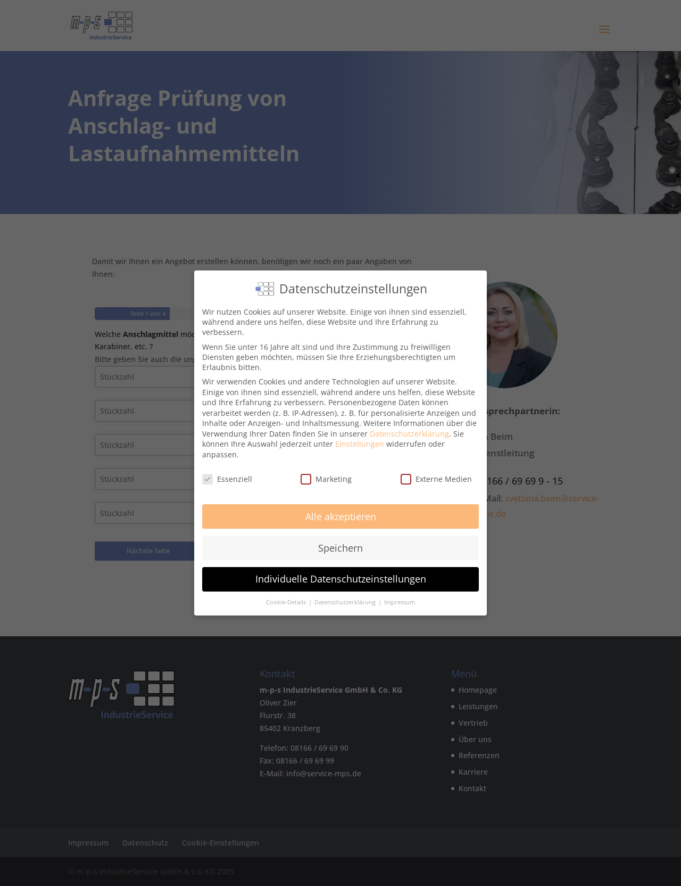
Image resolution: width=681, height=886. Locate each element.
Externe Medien (436, 479)
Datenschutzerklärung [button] (345, 602)
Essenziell (227, 479)
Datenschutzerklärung (409, 434)
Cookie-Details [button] (287, 602)
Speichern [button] (340, 548)
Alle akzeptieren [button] (340, 516)
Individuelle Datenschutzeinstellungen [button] (340, 578)
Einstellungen (359, 444)
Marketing (326, 479)
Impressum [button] (399, 602)
